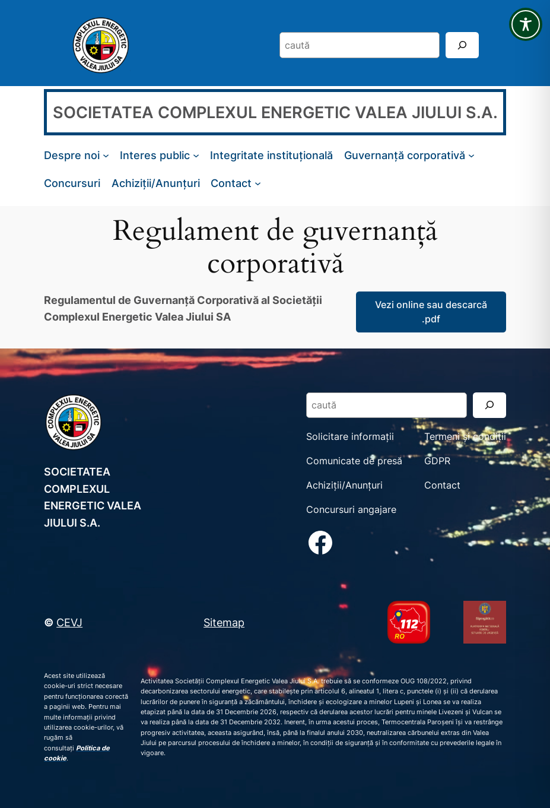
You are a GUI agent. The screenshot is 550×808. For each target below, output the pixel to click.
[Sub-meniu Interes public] (196, 155)
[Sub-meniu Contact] (258, 183)
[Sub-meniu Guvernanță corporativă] (471, 155)
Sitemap (224, 622)
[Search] (462, 45)
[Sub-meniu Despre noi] (106, 155)
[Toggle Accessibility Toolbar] (525, 24)
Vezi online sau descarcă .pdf (431, 312)
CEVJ (69, 622)
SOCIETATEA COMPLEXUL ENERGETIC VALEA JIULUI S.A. (275, 112)
